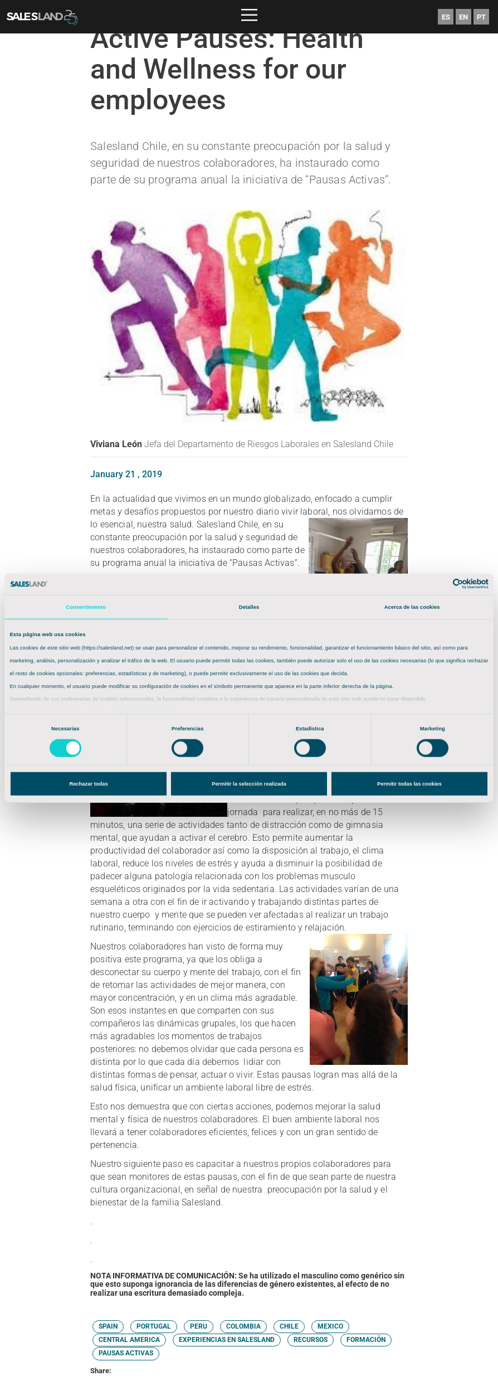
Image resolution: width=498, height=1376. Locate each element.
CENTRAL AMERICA (129, 1340)
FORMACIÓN (365, 1340)
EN (463, 17)
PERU (198, 1326)
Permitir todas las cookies (409, 784)
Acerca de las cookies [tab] (412, 607)
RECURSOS (311, 1340)
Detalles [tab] (249, 607)
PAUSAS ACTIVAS (126, 1353)
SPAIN (108, 1326)
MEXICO (330, 1326)
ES (446, 17)
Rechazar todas (88, 784)
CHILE (289, 1326)
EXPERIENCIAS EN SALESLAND (227, 1340)
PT (481, 17)
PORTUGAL (153, 1326)
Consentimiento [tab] (86, 607)
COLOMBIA (243, 1326)
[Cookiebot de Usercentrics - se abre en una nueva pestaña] (440, 584)
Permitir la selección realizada (249, 784)
